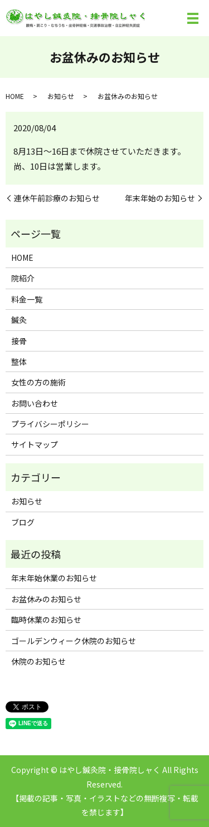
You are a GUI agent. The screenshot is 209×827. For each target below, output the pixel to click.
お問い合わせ (34, 403)
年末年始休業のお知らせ (54, 577)
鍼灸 (19, 319)
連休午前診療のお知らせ (57, 198)
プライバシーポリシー (50, 423)
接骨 (19, 340)
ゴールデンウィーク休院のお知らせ (73, 640)
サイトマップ (34, 444)
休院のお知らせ (38, 661)
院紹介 (23, 278)
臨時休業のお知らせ (46, 619)
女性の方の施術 (38, 382)
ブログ (23, 522)
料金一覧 (26, 299)
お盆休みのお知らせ (46, 599)
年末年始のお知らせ (160, 198)
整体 (19, 361)
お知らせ (60, 96)
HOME (15, 96)
